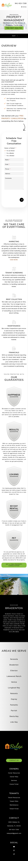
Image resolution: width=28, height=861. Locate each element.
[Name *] (14, 160)
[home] (6, 5)
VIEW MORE (14, 260)
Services (14, 780)
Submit (22, 200)
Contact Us (14, 760)
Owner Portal (14, 784)
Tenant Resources (14, 797)
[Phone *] (14, 169)
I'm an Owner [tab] (10, 150)
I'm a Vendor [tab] (10, 155)
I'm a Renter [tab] (10, 153)
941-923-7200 (21, 3)
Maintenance (14, 805)
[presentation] (15, 193)
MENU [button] (24, 7)
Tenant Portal (14, 808)
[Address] (14, 173)
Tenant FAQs (14, 801)
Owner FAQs (14, 776)
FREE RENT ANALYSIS (14, 28)
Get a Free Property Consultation (14, 565)
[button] (14, 847)
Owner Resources (14, 773)
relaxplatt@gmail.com (14, 833)
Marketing (13, 35)
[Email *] (14, 164)
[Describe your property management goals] (14, 183)
